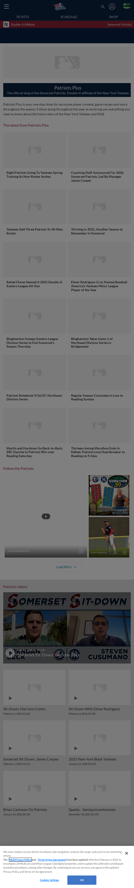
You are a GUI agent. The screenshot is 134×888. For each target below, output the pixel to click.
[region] (67, 867)
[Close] (126, 853)
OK (82, 880)
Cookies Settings (49, 880)
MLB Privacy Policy (20, 859)
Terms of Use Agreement (52, 859)
